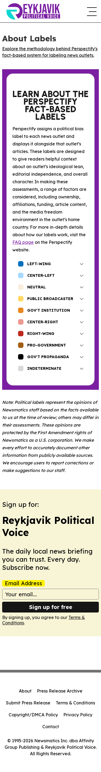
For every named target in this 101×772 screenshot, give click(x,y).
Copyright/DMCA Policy (33, 714)
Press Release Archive (59, 691)
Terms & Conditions (75, 703)
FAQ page (23, 242)
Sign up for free (50, 607)
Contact (50, 726)
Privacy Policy (77, 714)
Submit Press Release (28, 703)
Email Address (23, 583)
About (25, 691)
